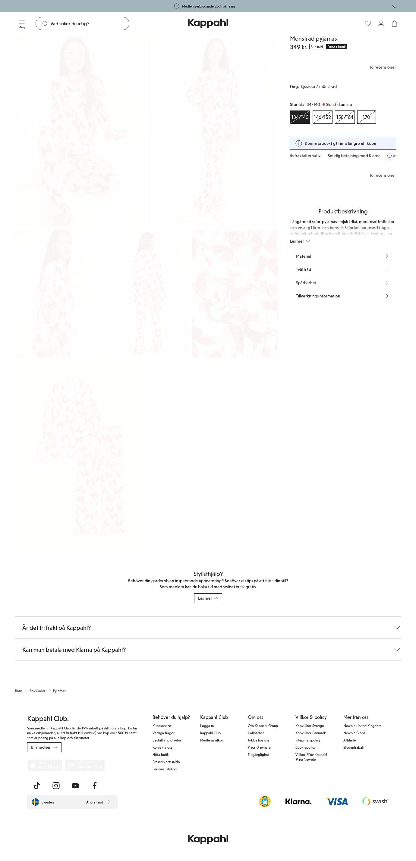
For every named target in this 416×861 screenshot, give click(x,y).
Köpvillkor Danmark (310, 733)
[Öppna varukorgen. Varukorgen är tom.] (394, 23)
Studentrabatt (353, 747)
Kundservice (162, 725)
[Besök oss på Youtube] (75, 786)
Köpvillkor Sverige (309, 725)
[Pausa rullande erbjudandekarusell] (389, 155)
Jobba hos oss (258, 740)
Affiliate (349, 740)
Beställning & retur (167, 740)
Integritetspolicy (307, 740)
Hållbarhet (256, 733)
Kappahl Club (210, 733)
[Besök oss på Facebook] (94, 786)
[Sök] (89, 23)
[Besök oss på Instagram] (56, 786)
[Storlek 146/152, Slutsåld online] (322, 117)
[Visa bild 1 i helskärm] (80, 131)
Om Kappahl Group (263, 725)
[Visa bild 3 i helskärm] (58, 293)
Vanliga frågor (164, 733)
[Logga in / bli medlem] (381, 23)
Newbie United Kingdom (362, 725)
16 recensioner (383, 175)
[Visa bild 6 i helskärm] (80, 456)
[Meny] (21, 23)
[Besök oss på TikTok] (37, 786)
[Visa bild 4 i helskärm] (146, 293)
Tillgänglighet (258, 754)
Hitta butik (161, 754)
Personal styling (165, 769)
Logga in (207, 725)
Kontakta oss (162, 747)
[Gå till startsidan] (208, 23)
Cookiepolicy (305, 747)
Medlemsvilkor (211, 740)
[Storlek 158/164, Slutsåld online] (345, 117)
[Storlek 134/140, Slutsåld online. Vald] (300, 117)
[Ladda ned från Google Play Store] (85, 765)
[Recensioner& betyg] (343, 67)
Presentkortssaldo (166, 762)
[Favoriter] (367, 23)
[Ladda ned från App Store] (45, 765)
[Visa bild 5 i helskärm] (235, 293)
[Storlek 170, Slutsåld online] (366, 117)
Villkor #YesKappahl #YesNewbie (311, 756)
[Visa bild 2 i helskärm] (213, 131)
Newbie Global (355, 733)
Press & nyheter (260, 747)
